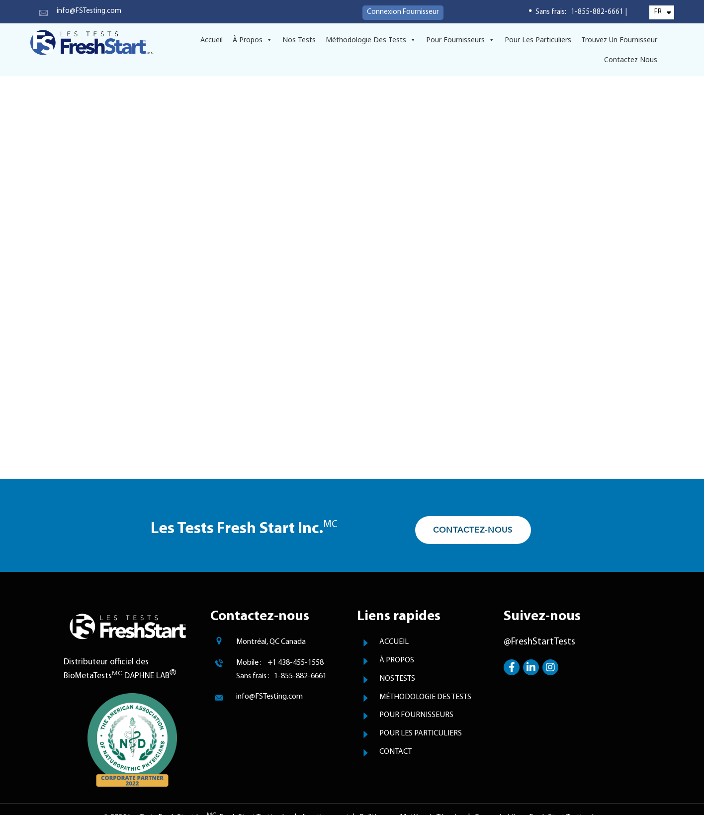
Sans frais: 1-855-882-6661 (580, 12)
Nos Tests (299, 39)
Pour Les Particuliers (538, 39)
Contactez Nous (630, 59)
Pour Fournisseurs (460, 40)
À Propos (252, 40)
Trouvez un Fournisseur (619, 39)
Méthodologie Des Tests (371, 40)
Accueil (211, 39)
